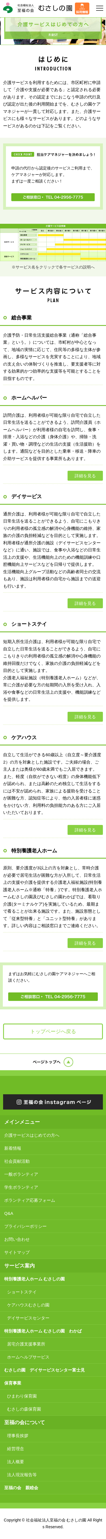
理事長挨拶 (17, 1435)
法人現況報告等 (22, 1474)
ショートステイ (22, 1291)
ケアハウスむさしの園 (28, 1304)
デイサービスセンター (28, 1318)
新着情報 (12, 1148)
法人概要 (15, 1461)
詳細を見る (85, 475)
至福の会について (24, 1422)
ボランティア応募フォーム (29, 1200)
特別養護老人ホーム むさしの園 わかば (43, 1331)
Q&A (8, 1213)
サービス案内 (19, 1266)
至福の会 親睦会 (21, 1487)
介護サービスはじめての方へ (31, 1135)
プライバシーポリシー (25, 1226)
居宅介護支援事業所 (26, 1344)
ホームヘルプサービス (28, 1357)
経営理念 (15, 1448)
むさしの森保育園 (24, 1409)
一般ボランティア (21, 1174)
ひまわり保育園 (22, 1396)
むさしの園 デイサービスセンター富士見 (44, 1370)
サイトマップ (17, 1252)
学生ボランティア (21, 1187)
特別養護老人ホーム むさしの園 (34, 1278)
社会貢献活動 (17, 1161)
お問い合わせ (17, 1239)
